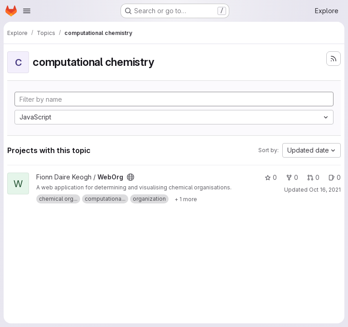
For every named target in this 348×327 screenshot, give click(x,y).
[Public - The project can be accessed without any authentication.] (130, 177)
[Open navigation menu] (26, 11)
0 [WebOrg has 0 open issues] (335, 177)
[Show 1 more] (185, 198)
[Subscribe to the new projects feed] (333, 58)
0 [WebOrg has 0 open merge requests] (313, 177)
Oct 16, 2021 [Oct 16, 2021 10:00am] (325, 189)
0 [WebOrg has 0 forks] (292, 177)
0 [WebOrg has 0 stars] (271, 177)
